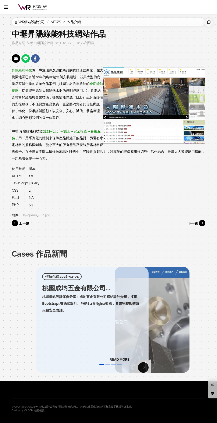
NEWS (56, 22)
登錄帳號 (39, 410)
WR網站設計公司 (31, 22)
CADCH (28, 410)
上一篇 (20, 223)
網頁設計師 (44, 43)
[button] (102, 364)
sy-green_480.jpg (36, 215)
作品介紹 (74, 22)
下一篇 (196, 223)
